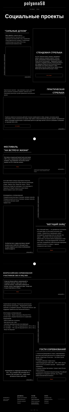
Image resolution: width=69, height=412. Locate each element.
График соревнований (35, 399)
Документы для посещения (22, 397)
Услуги (37, 9)
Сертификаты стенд (47, 397)
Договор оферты (34, 397)
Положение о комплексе (21, 401)
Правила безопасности (21, 399)
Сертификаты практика (48, 399)
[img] (5, 403)
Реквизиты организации (35, 401)
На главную (32, 9)
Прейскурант (46, 401)
